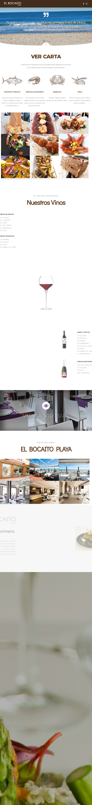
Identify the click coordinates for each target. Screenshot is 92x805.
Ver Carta (46, 57)
